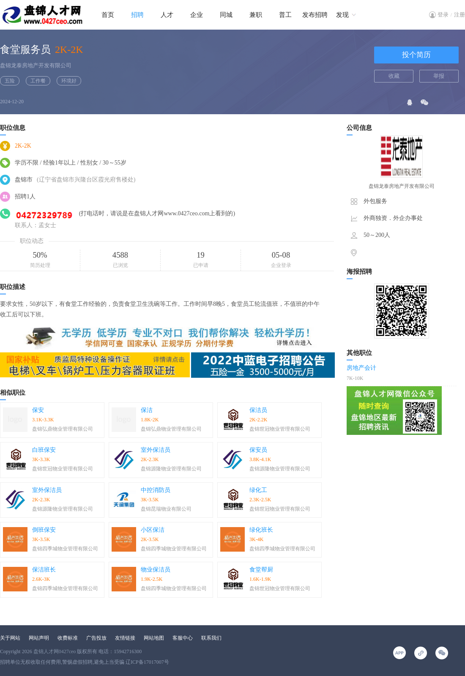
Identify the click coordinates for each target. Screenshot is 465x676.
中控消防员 (155, 490)
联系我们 (211, 638)
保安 (38, 410)
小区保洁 (152, 530)
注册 (459, 14)
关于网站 (10, 638)
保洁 (147, 410)
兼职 (255, 14)
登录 (443, 14)
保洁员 (258, 410)
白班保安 (44, 450)
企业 (196, 14)
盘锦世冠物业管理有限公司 (279, 429)
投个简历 (416, 55)
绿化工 (258, 490)
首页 (107, 14)
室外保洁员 (155, 450)
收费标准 (67, 638)
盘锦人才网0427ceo (54, 651)
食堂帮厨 (261, 569)
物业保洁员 (155, 569)
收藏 (393, 76)
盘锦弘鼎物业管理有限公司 (62, 429)
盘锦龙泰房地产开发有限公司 (35, 65)
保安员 (258, 450)
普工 (285, 14)
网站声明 (39, 638)
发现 (342, 14)
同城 (226, 14)
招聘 (137, 14)
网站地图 (154, 638)
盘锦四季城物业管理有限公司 (65, 549)
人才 (167, 14)
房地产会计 (361, 368)
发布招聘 (315, 14)
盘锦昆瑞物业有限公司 (166, 509)
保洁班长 (44, 569)
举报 (438, 76)
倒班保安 (44, 530)
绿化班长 (261, 530)
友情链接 (125, 638)
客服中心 (182, 638)
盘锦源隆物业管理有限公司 (171, 469)
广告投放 (96, 638)
